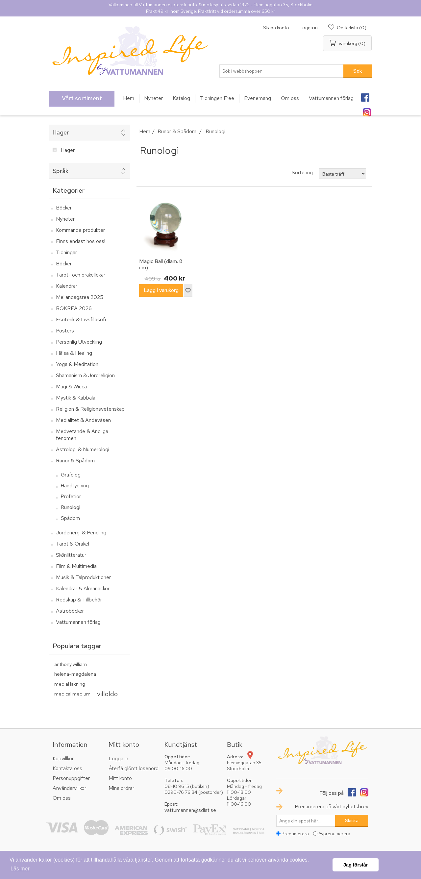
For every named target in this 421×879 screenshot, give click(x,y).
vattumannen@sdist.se (190, 810)
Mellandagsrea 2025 (79, 297)
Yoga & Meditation (77, 364)
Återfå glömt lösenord (134, 768)
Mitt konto (120, 778)
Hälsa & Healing (74, 353)
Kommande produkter (80, 230)
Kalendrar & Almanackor (83, 588)
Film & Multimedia (76, 566)
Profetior (71, 496)
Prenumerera (295, 834)
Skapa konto (276, 28)
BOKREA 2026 (74, 308)
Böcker (64, 207)
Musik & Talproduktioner (83, 577)
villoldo (107, 693)
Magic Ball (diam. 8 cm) (161, 264)
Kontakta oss (67, 768)
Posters (65, 330)
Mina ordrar (121, 788)
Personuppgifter (71, 778)
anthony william (70, 664)
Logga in (309, 28)
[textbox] (281, 71)
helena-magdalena (75, 674)
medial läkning (69, 684)
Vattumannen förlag (78, 622)
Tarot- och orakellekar (80, 274)
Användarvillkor (69, 788)
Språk (60, 171)
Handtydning (75, 485)
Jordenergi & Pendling (81, 532)
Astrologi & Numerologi (82, 449)
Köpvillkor (63, 758)
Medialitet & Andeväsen (83, 420)
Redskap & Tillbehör (79, 599)
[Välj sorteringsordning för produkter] (342, 173)
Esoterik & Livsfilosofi (81, 319)
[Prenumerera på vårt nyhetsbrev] (305, 821)
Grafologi (71, 475)
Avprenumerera (334, 834)
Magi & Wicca (71, 386)
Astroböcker (70, 610)
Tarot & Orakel (72, 543)
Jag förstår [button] (355, 864)
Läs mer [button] (20, 868)
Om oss (62, 797)
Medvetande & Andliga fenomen (82, 435)
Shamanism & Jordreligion (85, 375)
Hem (144, 131)
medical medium (72, 694)
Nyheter (65, 218)
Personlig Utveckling (79, 341)
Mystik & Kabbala (75, 397)
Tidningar (66, 252)
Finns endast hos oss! (80, 241)
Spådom (70, 518)
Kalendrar (66, 285)
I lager (61, 132)
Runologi (70, 507)
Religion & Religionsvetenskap (90, 408)
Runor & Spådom (75, 460)
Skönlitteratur (71, 554)
